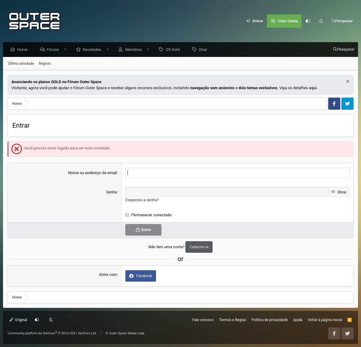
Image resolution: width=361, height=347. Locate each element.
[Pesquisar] (342, 21)
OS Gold (174, 50)
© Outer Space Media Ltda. (125, 333)
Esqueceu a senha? (142, 200)
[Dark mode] (321, 21)
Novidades (93, 50)
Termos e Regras (232, 320)
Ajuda (297, 320)
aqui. (313, 88)
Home (24, 50)
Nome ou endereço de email (92, 173)
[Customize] (308, 21)
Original (18, 320)
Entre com (108, 275)
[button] (67, 49)
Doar (204, 50)
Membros (135, 50)
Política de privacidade (270, 320)
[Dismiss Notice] (347, 82)
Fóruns (54, 50)
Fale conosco (203, 320)
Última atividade (21, 64)
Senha (111, 192)
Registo (45, 64)
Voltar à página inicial (325, 320)
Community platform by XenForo (52, 333)
